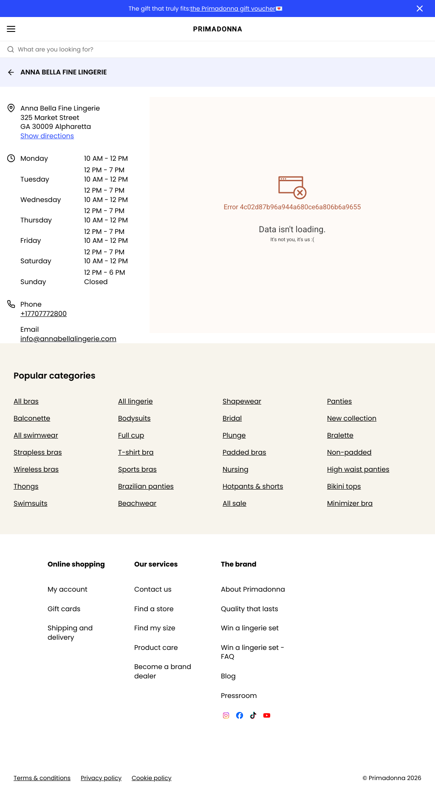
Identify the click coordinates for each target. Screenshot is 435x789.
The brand (239, 564)
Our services (156, 564)
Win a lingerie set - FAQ (252, 652)
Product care (156, 647)
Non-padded (349, 452)
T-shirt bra (136, 452)
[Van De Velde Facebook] (239, 716)
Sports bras (137, 469)
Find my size (154, 628)
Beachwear (137, 503)
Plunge (234, 435)
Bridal (232, 418)
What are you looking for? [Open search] (50, 49)
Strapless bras (38, 452)
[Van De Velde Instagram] (226, 716)
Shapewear (242, 401)
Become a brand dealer (162, 671)
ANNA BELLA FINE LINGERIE (57, 72)
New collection (351, 418)
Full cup (131, 435)
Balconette (32, 418)
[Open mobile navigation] (11, 29)
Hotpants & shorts (253, 486)
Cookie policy (152, 778)
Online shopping (76, 564)
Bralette (340, 435)
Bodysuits (134, 418)
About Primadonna (253, 589)
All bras (26, 401)
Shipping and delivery (70, 633)
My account (68, 589)
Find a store (154, 609)
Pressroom (239, 696)
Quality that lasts (249, 609)
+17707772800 (43, 314)
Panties (339, 401)
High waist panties (358, 469)
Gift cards (64, 609)
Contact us (153, 589)
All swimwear (36, 435)
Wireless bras (36, 469)
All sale (234, 503)
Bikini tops (344, 486)
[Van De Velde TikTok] (253, 716)
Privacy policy (101, 778)
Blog (228, 676)
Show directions (47, 136)
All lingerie (135, 401)
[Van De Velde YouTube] (267, 716)
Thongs (26, 486)
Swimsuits (31, 503)
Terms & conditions (42, 778)
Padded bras (244, 452)
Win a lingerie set (250, 628)
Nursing (236, 469)
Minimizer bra (350, 503)
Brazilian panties (146, 486)
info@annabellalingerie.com (68, 339)
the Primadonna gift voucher (232, 9)
